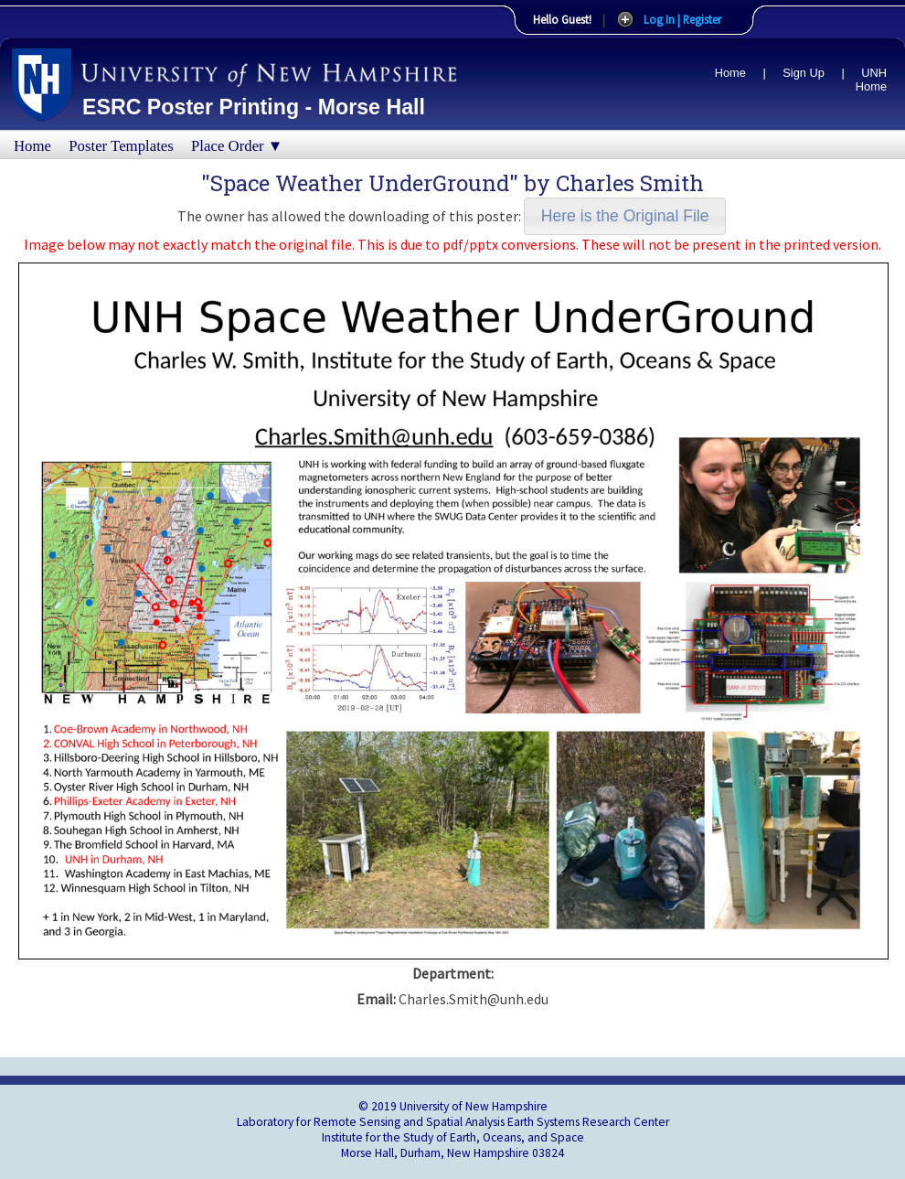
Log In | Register (682, 19)
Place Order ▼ (236, 146)
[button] (625, 216)
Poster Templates (121, 146)
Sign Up (804, 73)
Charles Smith (630, 183)
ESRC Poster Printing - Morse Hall (253, 107)
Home (730, 73)
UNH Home (871, 79)
